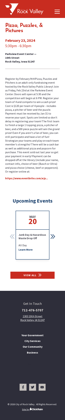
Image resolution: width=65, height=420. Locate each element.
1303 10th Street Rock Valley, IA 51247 (32, 318)
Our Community (32, 346)
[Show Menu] (57, 12)
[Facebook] (23, 387)
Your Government (32, 335)
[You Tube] (42, 387)
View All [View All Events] (32, 275)
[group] (32, 235)
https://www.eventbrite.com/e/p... (26, 178)
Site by (32, 409)
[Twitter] (32, 387)
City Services (32, 341)
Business (32, 352)
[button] (52, 236)
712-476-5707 (32, 310)
